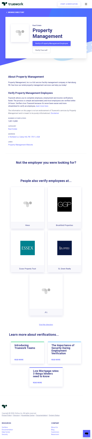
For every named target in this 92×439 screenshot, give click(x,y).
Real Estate (12, 129)
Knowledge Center (27, 415)
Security (5, 434)
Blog (52, 430)
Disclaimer (55, 113)
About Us (54, 427)
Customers (55, 432)
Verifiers (5, 427)
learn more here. (42, 106)
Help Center (6, 432)
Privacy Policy (7, 415)
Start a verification (69, 4)
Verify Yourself (41, 50)
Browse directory (14, 12)
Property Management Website (20, 145)
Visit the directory (46, 325)
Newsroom (55, 434)
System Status (54, 415)
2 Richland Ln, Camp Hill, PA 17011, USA (24, 137)
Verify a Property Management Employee (51, 43)
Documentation (41, 415)
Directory (16, 415)
